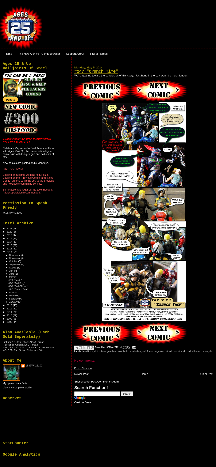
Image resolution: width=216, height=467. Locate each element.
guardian (111, 351)
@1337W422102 (12, 212)
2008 (10, 321)
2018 (10, 238)
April (12, 292)
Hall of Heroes (99, 53)
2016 (10, 245)
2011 (10, 311)
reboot (177, 351)
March (12, 295)
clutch (97, 351)
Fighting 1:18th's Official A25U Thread (23, 341)
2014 (10, 252)
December (15, 255)
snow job (207, 351)
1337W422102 (34, 365)
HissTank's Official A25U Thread (20, 344)
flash (103, 351)
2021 (10, 228)
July (11, 271)
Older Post (206, 374)
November (15, 258)
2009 (10, 318)
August (13, 267)
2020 (10, 231)
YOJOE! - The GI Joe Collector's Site (23, 350)
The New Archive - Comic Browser (39, 53)
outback (169, 351)
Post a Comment (83, 368)
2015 (10, 248)
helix (125, 351)
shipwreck (197, 351)
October (13, 261)
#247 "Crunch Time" (96, 71)
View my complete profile (17, 387)
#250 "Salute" (15, 280)
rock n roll (186, 351)
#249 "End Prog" (16, 283)
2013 (10, 305)
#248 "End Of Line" (17, 286)
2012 (10, 308)
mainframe (147, 351)
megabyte (159, 351)
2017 (10, 241)
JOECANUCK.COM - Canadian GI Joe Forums (28, 347)
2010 (10, 315)
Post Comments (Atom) (105, 381)
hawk (119, 351)
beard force (87, 351)
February (14, 298)
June (12, 273)
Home (8, 53)
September (15, 264)
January (13, 302)
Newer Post (81, 374)
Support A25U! (75, 53)
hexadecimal (135, 351)
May (11, 277)
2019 (10, 235)
